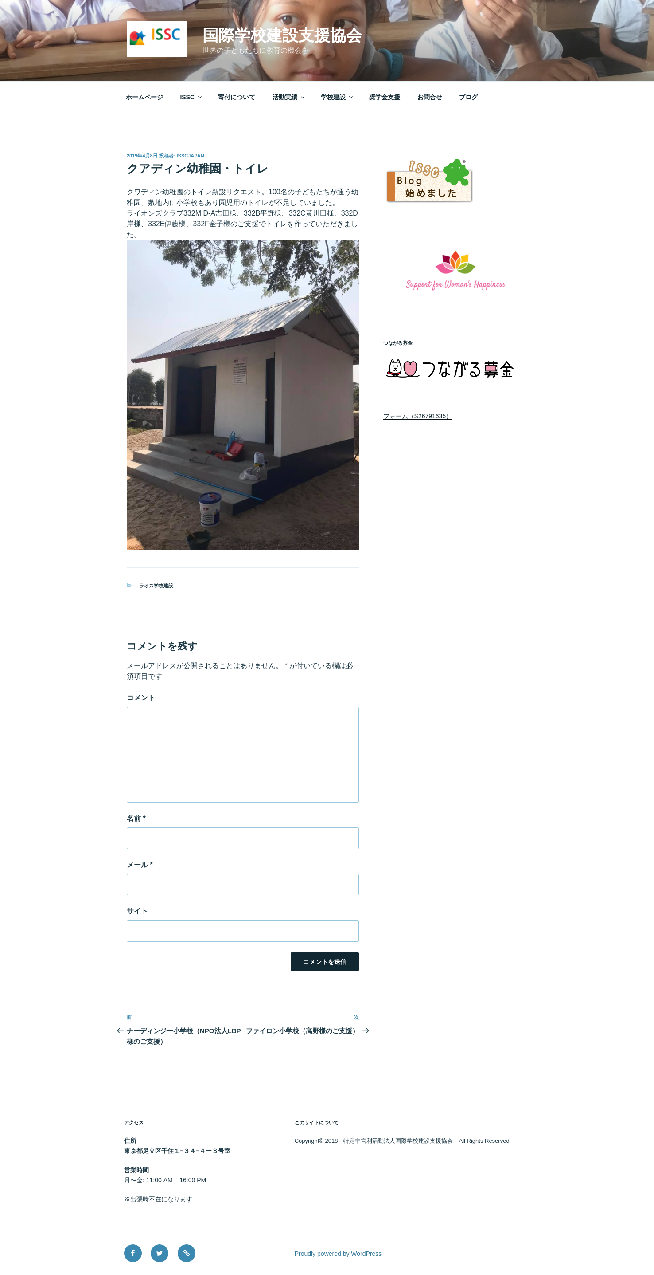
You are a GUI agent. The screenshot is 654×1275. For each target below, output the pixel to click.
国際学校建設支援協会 (282, 35)
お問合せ (429, 97)
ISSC (191, 97)
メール (140, 865)
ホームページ (144, 97)
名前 (136, 818)
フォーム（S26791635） (417, 416)
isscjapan (190, 155)
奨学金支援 (384, 97)
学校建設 (337, 97)
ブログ (468, 97)
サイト (137, 911)
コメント (141, 697)
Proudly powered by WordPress (338, 1253)
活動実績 (289, 97)
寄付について (236, 97)
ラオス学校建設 (156, 585)
